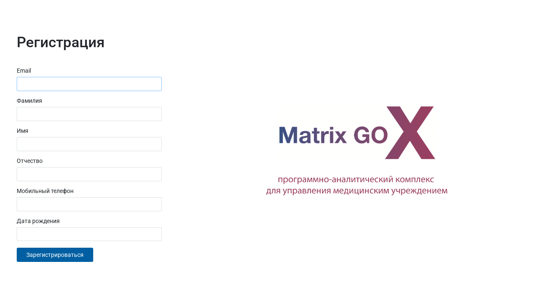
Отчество (30, 161)
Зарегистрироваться (55, 254)
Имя (22, 131)
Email (24, 71)
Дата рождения (38, 221)
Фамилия (29, 101)
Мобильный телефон (45, 191)
